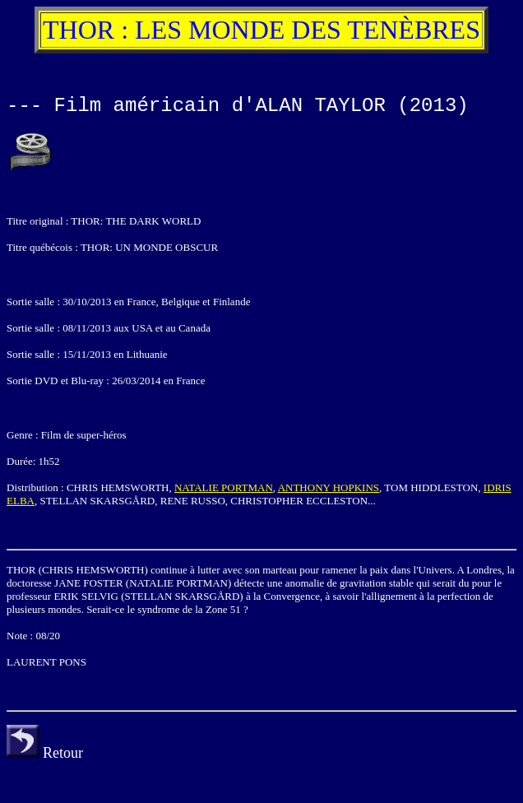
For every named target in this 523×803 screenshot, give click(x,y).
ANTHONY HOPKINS (328, 487)
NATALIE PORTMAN (223, 487)
